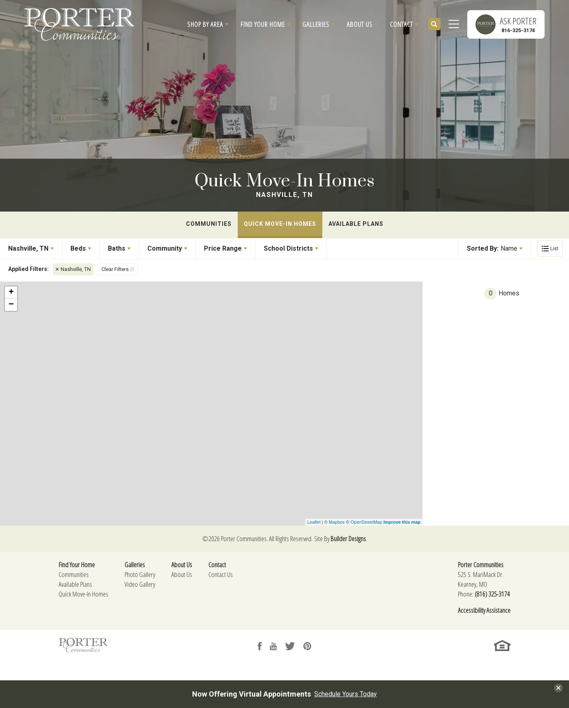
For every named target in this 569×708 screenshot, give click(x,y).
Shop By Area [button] (205, 24)
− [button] (11, 305)
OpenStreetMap (366, 522)
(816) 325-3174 (492, 594)
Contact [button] (401, 24)
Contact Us (220, 574)
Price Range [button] (223, 248)
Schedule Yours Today (345, 694)
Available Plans (355, 224)
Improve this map (401, 522)
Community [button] (164, 248)
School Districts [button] (288, 248)
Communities (209, 224)
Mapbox (337, 522)
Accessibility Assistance (484, 610)
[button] (207, 24)
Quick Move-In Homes (280, 224)
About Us (181, 574)
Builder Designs (348, 538)
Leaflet (314, 522)
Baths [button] (116, 248)
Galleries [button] (315, 24)
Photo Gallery (140, 574)
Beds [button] (78, 248)
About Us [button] (359, 24)
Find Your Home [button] (263, 24)
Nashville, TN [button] (28, 248)
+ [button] (11, 292)
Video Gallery (140, 584)
